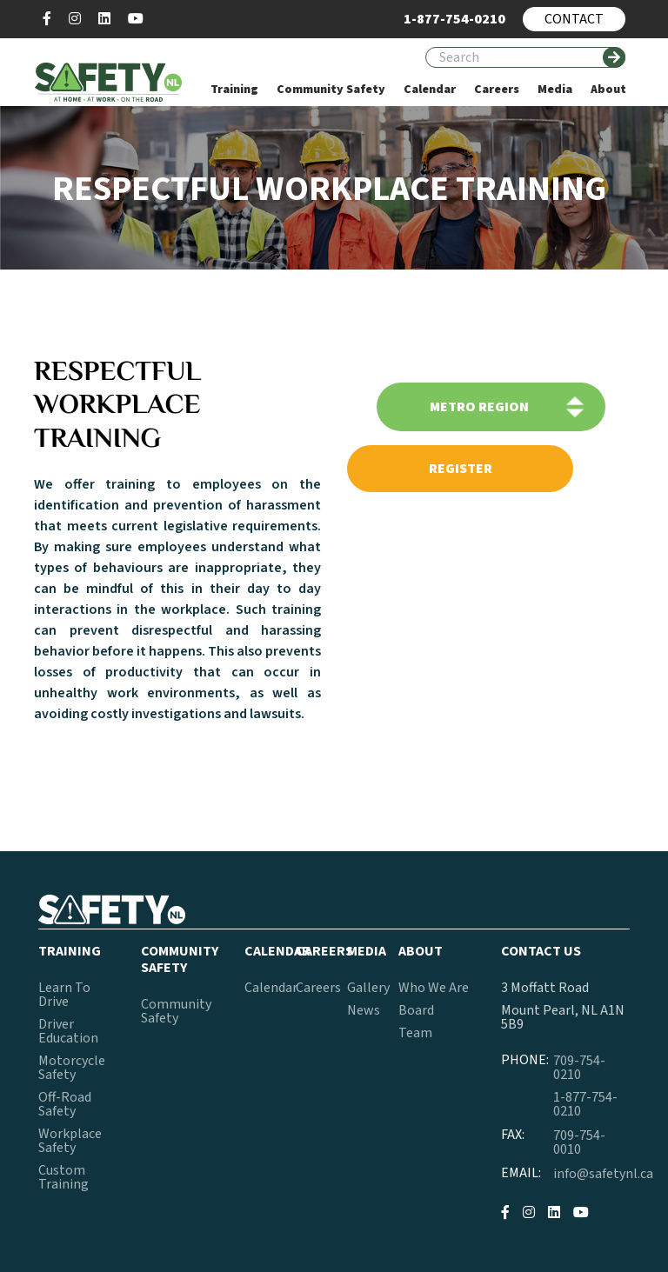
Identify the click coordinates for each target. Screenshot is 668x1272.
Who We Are (433, 987)
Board (416, 1010)
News (363, 1010)
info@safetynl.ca (603, 1173)
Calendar (270, 987)
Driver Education (68, 1031)
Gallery (368, 987)
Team (415, 1032)
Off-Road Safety (64, 1104)
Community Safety (176, 1011)
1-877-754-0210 (585, 1104)
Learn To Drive (64, 994)
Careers (318, 987)
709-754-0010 (579, 1142)
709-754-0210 (579, 1067)
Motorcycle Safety (71, 1067)
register (460, 468)
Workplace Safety (70, 1140)
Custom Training (63, 1177)
